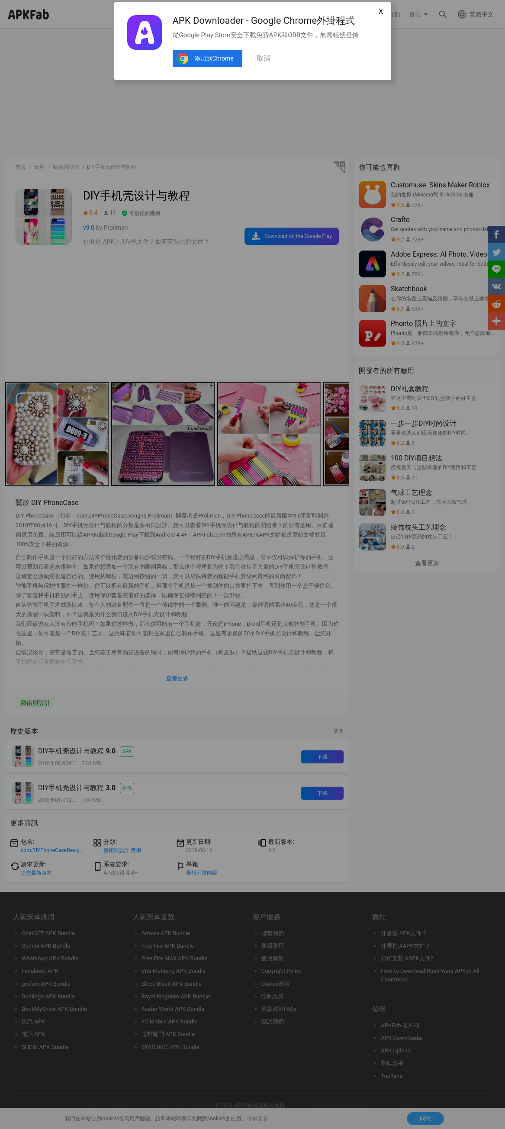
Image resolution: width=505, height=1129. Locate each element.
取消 (263, 58)
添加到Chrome (214, 58)
